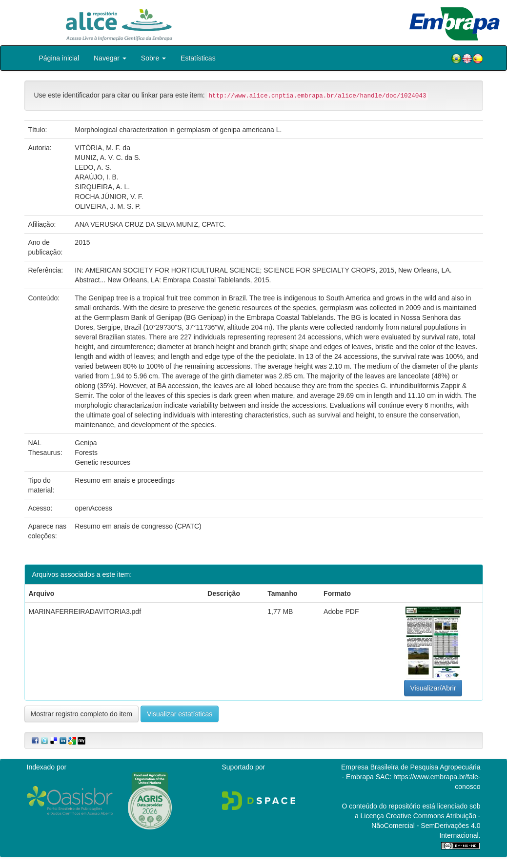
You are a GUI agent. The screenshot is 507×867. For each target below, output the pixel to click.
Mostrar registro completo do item (82, 714)
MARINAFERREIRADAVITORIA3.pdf (85, 611)
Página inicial (59, 58)
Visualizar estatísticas (179, 714)
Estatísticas (198, 58)
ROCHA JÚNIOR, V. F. (109, 196)
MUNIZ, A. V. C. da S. (108, 157)
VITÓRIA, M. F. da (102, 148)
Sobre (153, 58)
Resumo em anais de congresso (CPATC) (138, 526)
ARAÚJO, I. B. (96, 177)
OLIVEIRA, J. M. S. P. (108, 206)
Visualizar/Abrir (433, 688)
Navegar (110, 58)
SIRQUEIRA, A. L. (102, 187)
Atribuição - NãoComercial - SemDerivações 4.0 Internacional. (425, 825)
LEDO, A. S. (93, 167)
